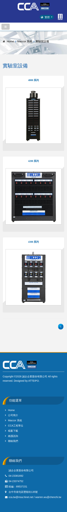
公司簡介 (13, 415)
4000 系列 (33, 80)
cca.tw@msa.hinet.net (21, 497)
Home (10, 41)
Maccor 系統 (24, 41)
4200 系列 (33, 161)
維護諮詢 (13, 436)
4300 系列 (33, 242)
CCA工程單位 (15, 425)
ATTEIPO (33, 380)
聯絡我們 (13, 441)
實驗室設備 (42, 41)
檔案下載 (13, 430)
